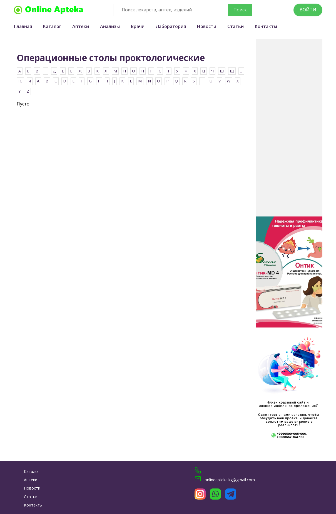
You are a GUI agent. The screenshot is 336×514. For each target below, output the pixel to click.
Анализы (110, 26)
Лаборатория (171, 26)
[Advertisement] (289, 127)
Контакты (266, 26)
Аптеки (80, 26)
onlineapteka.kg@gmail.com (230, 479)
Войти (308, 10)
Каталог (52, 26)
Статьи (235, 26)
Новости (206, 26)
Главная (23, 26)
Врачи (138, 26)
